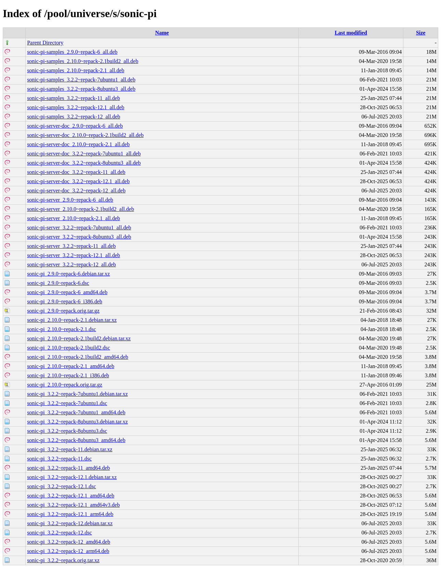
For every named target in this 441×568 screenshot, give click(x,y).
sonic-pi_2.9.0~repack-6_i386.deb (64, 301)
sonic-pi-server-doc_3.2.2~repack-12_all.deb (76, 190)
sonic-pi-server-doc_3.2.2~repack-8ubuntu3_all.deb (84, 163)
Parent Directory (45, 43)
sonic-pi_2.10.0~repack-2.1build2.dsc (68, 348)
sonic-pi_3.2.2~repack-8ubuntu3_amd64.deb (76, 440)
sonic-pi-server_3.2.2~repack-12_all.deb (71, 264)
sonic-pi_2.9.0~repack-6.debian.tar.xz (68, 274)
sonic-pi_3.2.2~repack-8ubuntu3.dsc (67, 431)
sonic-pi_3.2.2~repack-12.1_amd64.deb (70, 495)
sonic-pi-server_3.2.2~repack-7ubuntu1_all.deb (79, 227)
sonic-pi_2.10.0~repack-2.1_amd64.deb (70, 366)
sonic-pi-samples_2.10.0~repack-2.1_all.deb (75, 70)
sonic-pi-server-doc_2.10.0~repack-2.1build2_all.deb (85, 135)
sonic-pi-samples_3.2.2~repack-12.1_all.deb (75, 107)
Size (421, 33)
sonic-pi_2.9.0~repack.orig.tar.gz (63, 311)
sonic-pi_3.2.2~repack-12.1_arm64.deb (70, 514)
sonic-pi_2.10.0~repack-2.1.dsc (61, 329)
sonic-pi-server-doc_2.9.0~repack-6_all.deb (75, 126)
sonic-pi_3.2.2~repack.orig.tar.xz (63, 560)
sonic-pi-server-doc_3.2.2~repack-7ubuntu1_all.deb (84, 153)
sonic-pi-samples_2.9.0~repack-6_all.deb (72, 52)
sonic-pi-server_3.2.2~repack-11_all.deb (71, 246)
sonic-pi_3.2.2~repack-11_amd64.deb (68, 468)
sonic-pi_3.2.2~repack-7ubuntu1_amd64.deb (76, 412)
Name (162, 33)
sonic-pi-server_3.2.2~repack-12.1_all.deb (73, 255)
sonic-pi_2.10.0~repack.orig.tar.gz (64, 385)
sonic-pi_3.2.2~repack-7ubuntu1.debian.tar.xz (77, 394)
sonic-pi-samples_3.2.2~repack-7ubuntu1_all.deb (81, 80)
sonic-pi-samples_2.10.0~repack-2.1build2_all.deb (82, 61)
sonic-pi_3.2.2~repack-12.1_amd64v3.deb (73, 505)
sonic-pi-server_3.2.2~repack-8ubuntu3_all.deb (79, 237)
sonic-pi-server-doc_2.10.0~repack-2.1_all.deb (78, 144)
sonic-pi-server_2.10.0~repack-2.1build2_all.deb (80, 209)
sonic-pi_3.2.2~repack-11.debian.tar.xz (69, 449)
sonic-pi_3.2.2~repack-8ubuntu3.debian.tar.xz (77, 422)
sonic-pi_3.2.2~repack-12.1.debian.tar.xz (72, 477)
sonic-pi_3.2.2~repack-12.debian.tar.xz (70, 523)
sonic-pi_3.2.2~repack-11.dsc (59, 459)
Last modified (351, 33)
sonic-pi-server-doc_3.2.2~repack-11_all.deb (76, 172)
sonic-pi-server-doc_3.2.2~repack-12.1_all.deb (78, 181)
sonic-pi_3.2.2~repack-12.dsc (59, 532)
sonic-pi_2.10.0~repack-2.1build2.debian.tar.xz (79, 338)
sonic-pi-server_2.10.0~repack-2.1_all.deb (73, 218)
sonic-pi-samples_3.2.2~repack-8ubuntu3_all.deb (81, 89)
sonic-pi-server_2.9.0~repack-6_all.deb (70, 200)
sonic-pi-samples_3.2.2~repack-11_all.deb (73, 98)
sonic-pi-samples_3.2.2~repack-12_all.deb (73, 116)
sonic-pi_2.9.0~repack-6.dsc (58, 283)
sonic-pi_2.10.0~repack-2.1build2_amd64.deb (77, 357)
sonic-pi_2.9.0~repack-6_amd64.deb (67, 292)
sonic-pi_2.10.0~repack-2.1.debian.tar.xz (72, 320)
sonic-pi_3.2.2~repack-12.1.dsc (61, 486)
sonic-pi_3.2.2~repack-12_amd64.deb (68, 542)
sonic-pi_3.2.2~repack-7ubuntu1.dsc (67, 403)
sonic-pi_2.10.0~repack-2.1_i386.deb (68, 375)
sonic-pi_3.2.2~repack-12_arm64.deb (68, 551)
